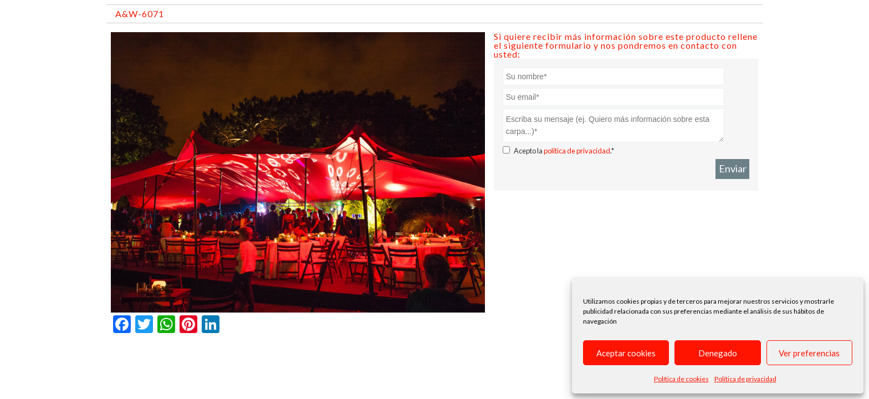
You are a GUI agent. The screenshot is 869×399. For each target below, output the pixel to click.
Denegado (717, 353)
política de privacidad (577, 150)
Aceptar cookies (626, 353)
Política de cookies (681, 379)
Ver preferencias (809, 353)
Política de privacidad (745, 379)
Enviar (733, 168)
